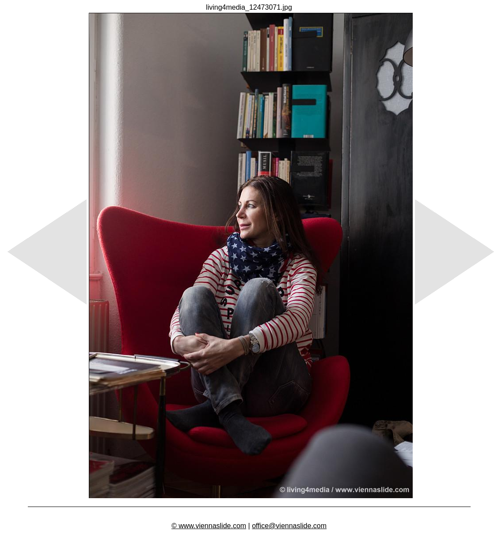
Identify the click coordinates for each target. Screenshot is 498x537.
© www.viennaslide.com (208, 525)
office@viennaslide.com (289, 525)
